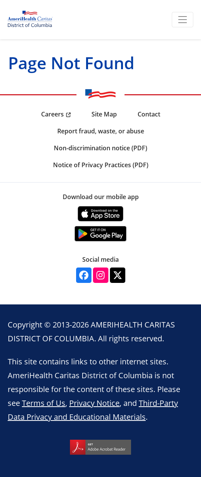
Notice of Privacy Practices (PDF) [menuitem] (100, 165)
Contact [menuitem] (149, 114)
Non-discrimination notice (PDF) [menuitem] (100, 148)
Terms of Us (43, 403)
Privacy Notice (94, 403)
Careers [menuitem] (52, 114)
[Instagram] (100, 275)
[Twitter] (117, 275)
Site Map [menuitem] (104, 114)
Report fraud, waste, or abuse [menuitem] (100, 131)
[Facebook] (83, 275)
